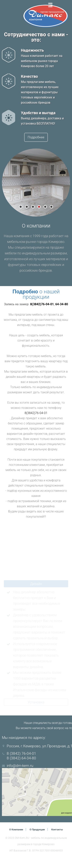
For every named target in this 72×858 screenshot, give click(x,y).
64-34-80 (61, 304)
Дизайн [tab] (36, 584)
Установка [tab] (36, 702)
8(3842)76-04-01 (42, 304)
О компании (14, 830)
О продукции (37, 830)
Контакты (59, 830)
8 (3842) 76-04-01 (21, 754)
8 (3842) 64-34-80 (21, 758)
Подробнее (36, 137)
